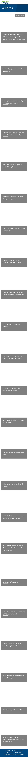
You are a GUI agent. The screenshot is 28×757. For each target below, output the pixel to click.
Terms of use (9, 752)
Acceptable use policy (10, 754)
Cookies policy (18, 752)
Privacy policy (20, 754)
